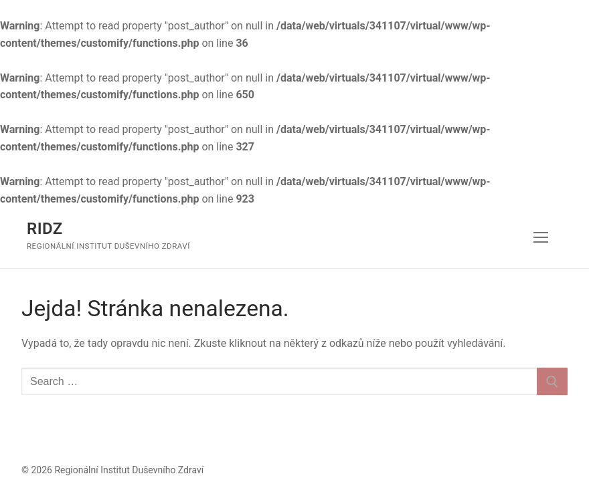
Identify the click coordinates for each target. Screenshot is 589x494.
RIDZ (45, 228)
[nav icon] (540, 238)
